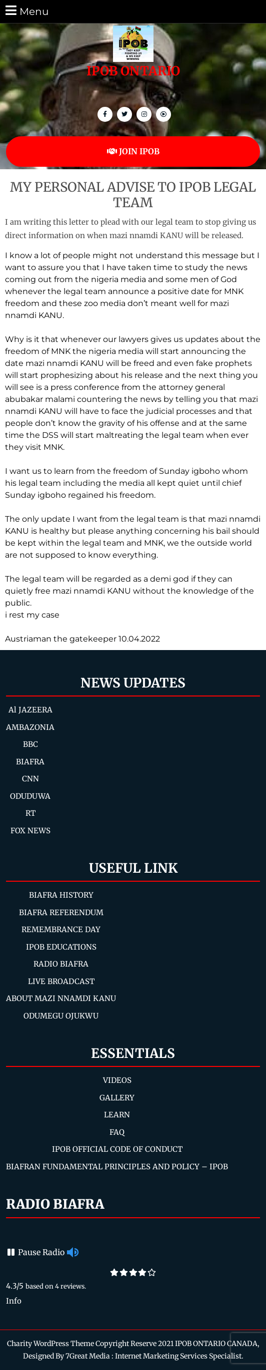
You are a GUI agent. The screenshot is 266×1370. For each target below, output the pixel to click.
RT (31, 813)
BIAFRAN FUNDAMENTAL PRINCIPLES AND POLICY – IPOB (117, 1166)
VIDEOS (117, 1080)
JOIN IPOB (133, 151)
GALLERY (117, 1097)
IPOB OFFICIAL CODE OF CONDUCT (117, 1149)
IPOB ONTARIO (133, 71)
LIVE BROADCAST (61, 981)
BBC (30, 744)
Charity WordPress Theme (50, 1343)
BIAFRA (30, 761)
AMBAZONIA (30, 727)
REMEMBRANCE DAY (61, 929)
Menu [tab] (26, 10)
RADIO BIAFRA (61, 964)
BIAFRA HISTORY (61, 895)
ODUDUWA (30, 796)
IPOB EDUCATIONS (61, 947)
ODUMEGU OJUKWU (61, 1016)
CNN (30, 778)
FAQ (117, 1132)
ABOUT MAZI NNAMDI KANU (61, 998)
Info (14, 1301)
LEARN (117, 1114)
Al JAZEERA (30, 709)
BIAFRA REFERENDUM (61, 912)
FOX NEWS (30, 830)
